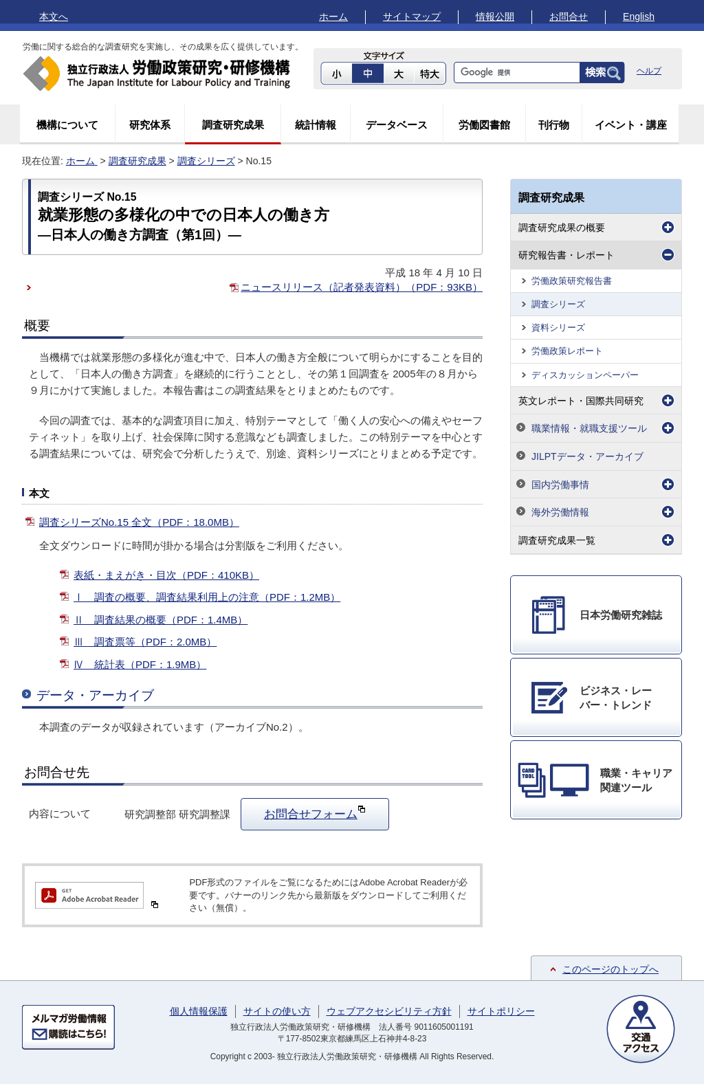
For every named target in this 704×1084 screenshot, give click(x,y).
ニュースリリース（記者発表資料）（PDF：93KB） (362, 287)
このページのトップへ (610, 969)
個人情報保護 (199, 1011)
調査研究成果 (233, 125)
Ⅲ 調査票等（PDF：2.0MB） (145, 642)
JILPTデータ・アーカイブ (587, 456)
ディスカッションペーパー (585, 375)
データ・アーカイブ (95, 695)
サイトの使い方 (277, 1011)
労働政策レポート (567, 351)
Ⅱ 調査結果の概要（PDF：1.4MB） (161, 620)
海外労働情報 (560, 512)
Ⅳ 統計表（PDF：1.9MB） (140, 664)
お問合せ (568, 16)
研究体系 (149, 125)
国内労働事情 (560, 484)
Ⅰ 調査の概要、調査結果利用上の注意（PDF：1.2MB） (207, 597)
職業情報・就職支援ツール (589, 428)
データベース (397, 125)
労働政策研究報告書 (571, 281)
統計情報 (315, 125)
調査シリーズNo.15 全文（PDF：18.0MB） (139, 522)
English (638, 16)
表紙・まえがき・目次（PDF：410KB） (166, 575)
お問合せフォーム (315, 812)
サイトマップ (412, 16)
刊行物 (553, 125)
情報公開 (495, 16)
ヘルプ (649, 71)
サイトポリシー (501, 1011)
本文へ (53, 16)
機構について (67, 125)
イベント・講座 (631, 125)
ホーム (333, 16)
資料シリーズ (558, 327)
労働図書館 (484, 125)
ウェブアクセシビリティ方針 (389, 1011)
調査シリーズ (206, 160)
